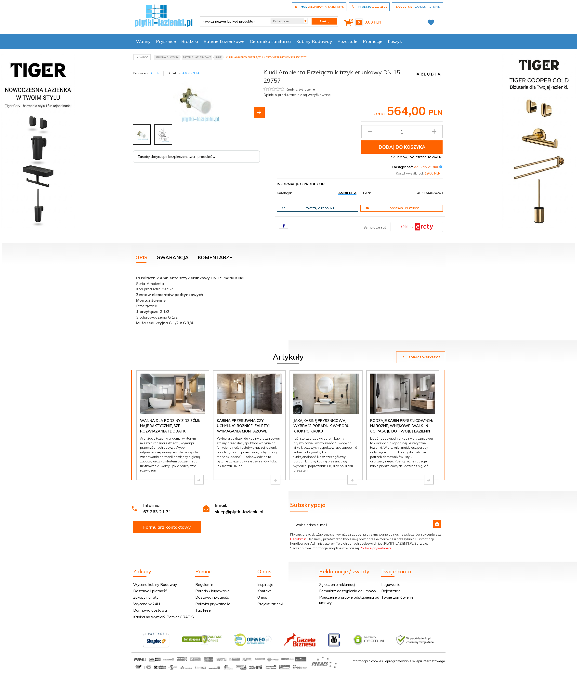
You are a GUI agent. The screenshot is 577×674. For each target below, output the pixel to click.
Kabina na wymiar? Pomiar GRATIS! (164, 617)
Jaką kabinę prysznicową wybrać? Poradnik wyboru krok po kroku (321, 425)
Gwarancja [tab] (173, 257)
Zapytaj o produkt (308, 208)
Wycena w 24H (146, 604)
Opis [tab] (141, 257)
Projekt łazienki (270, 604)
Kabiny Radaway (314, 41)
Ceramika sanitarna (270, 41)
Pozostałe (347, 41)
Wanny (143, 41)
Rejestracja (391, 591)
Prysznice (166, 41)
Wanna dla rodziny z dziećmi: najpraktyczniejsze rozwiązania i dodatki (170, 425)
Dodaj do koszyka (402, 147)
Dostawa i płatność (392, 208)
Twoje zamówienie (397, 597)
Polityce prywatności (375, 548)
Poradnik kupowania (212, 591)
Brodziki (189, 41)
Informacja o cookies (367, 661)
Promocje (372, 41)
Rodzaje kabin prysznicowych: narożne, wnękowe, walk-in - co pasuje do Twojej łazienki (401, 425)
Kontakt (264, 591)
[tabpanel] (288, 299)
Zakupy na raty (145, 597)
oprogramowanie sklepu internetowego (415, 661)
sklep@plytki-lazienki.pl (239, 511)
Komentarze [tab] (215, 257)
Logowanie (390, 584)
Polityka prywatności (213, 604)
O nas (262, 597)
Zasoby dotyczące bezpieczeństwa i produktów (176, 156)
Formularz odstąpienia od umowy (347, 591)
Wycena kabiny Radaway (155, 584)
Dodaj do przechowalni (417, 157)
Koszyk (395, 41)
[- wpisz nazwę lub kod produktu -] (233, 21)
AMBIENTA (191, 73)
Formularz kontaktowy (167, 527)
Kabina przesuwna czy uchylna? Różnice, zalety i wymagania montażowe (243, 425)
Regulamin (298, 539)
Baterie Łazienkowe (224, 41)
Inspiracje (265, 584)
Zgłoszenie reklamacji (337, 584)
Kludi (154, 73)
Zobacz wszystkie (420, 357)
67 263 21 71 (157, 511)
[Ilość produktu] (402, 131)
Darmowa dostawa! (150, 610)
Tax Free (203, 610)
